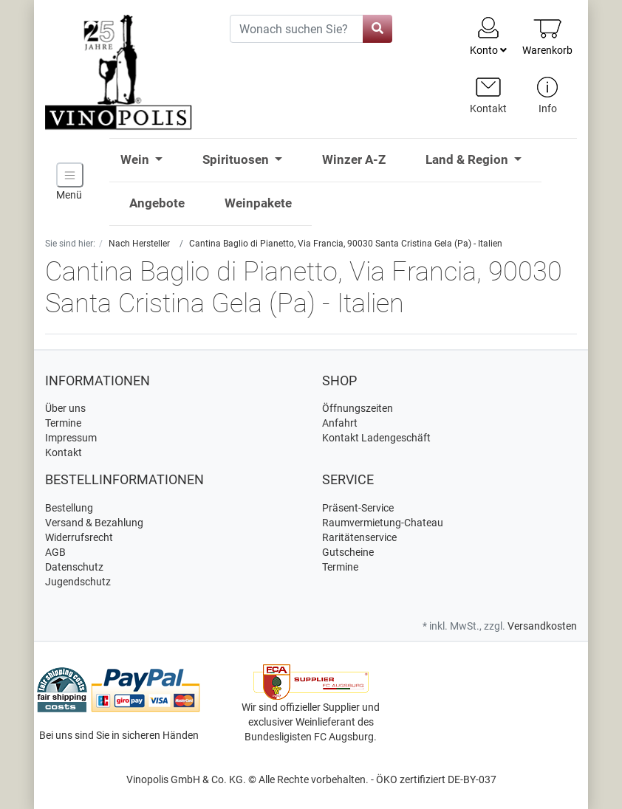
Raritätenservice (359, 537)
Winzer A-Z (354, 159)
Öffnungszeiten (357, 408)
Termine (63, 423)
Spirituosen (237, 159)
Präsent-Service (358, 508)
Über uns (65, 408)
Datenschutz (74, 567)
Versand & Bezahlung (94, 523)
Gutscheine (348, 552)
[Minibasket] (547, 36)
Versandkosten (542, 626)
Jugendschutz (78, 582)
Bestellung (69, 508)
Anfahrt (340, 423)
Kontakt (63, 452)
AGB (55, 552)
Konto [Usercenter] (488, 35)
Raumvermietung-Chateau (382, 523)
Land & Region (468, 159)
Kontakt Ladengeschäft (376, 438)
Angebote (157, 203)
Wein (136, 159)
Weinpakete (258, 203)
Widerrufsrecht (79, 537)
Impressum (71, 438)
